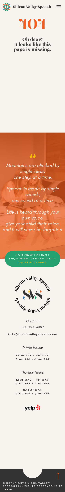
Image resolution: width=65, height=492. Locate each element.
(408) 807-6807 (33, 262)
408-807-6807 (32, 327)
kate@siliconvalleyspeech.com (32, 334)
